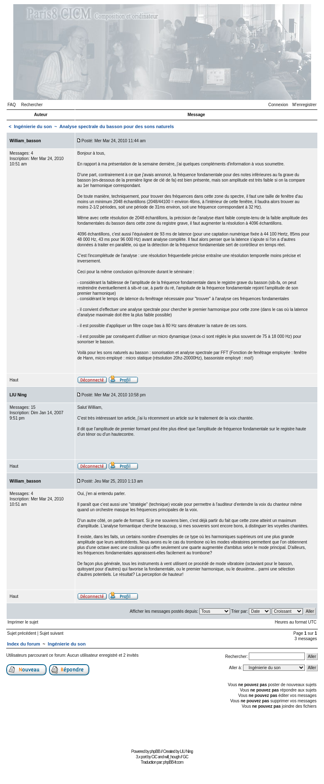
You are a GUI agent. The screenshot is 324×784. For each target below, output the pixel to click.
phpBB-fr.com (173, 762)
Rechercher (32, 104)
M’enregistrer (304, 104)
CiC (154, 757)
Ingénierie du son (33, 126)
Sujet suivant (51, 633)
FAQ (11, 104)
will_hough (172, 757)
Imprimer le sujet (22, 622)
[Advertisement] (162, 727)
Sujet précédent (21, 633)
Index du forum (23, 643)
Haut (14, 380)
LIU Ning (186, 751)
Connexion (278, 104)
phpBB (155, 751)
